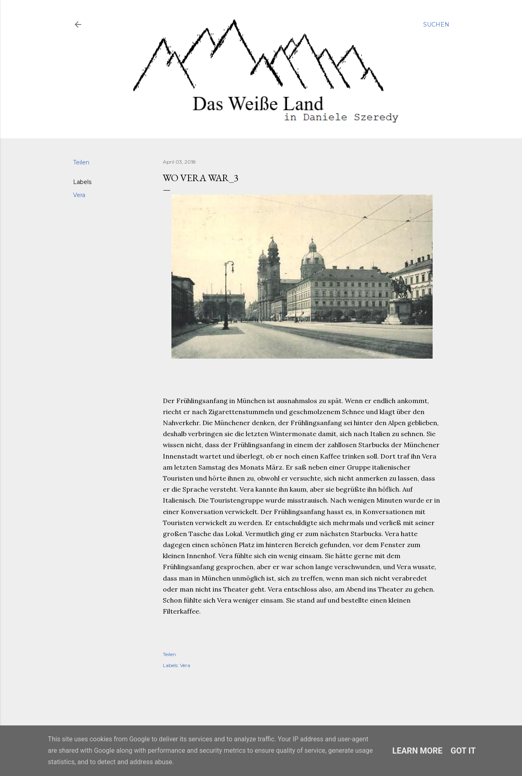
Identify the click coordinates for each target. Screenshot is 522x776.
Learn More (417, 751)
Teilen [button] (81, 162)
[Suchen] (436, 24)
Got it (463, 751)
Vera (79, 195)
